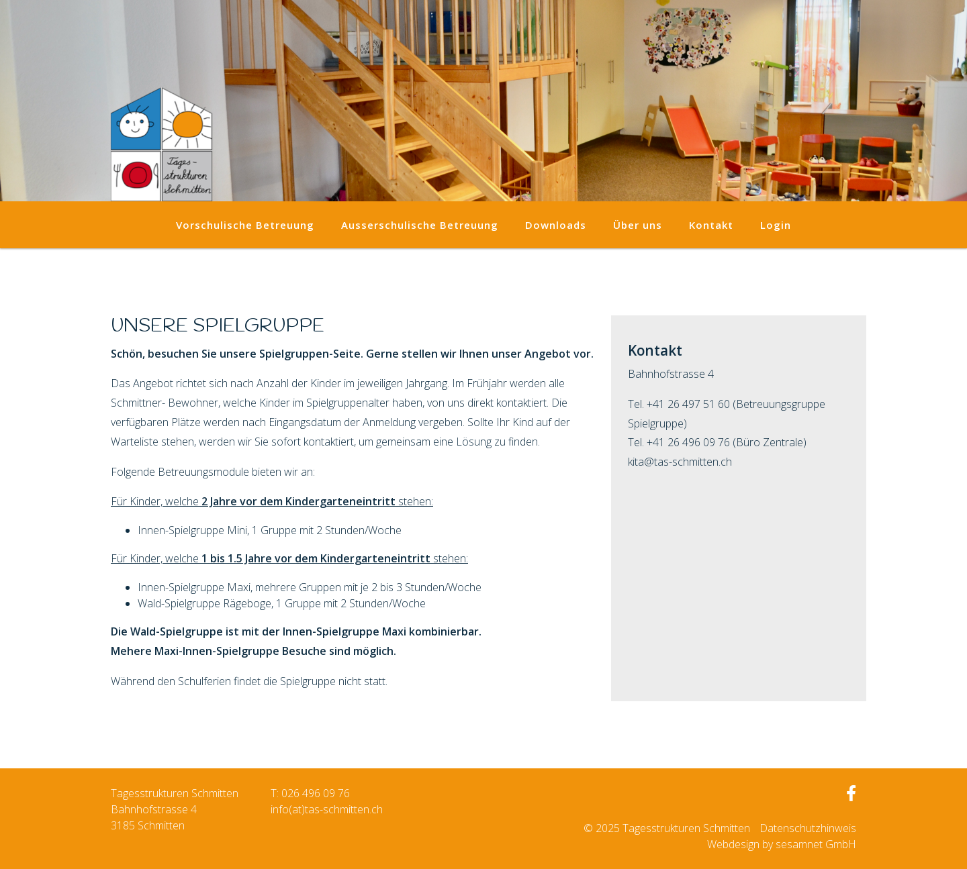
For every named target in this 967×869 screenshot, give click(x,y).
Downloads (555, 225)
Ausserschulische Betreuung (419, 225)
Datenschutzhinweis (807, 828)
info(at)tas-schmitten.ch (327, 809)
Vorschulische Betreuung (245, 225)
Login (775, 225)
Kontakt (711, 225)
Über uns (637, 225)
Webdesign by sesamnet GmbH (781, 844)
